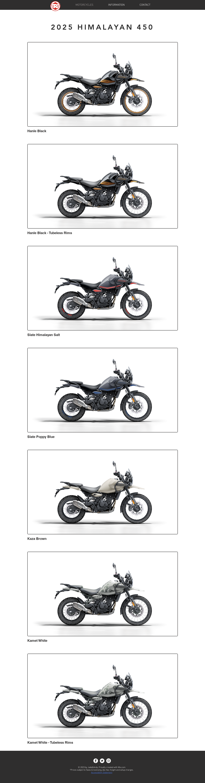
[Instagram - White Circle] (108, 760)
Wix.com (121, 767)
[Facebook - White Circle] (95, 760)
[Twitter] (102, 760)
